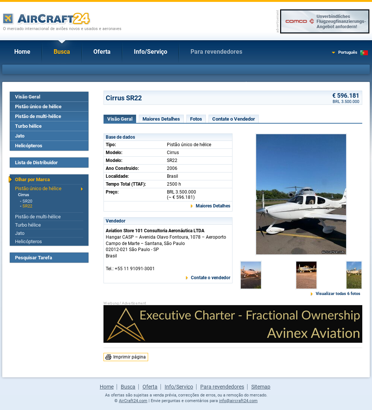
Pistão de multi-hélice (38, 116)
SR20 (27, 201)
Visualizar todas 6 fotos (338, 293)
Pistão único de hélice (38, 106)
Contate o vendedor (210, 277)
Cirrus (23, 194)
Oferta (102, 51)
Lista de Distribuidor (36, 162)
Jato (19, 136)
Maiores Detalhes (161, 119)
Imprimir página (129, 357)
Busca (62, 51)
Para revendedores (216, 51)
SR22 (27, 206)
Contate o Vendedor (233, 119)
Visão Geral (27, 97)
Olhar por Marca (32, 179)
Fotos (196, 119)
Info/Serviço (150, 51)
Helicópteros (28, 145)
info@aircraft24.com (238, 400)
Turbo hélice (28, 126)
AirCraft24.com (133, 400)
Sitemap (260, 387)
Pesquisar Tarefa (33, 257)
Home (22, 51)
